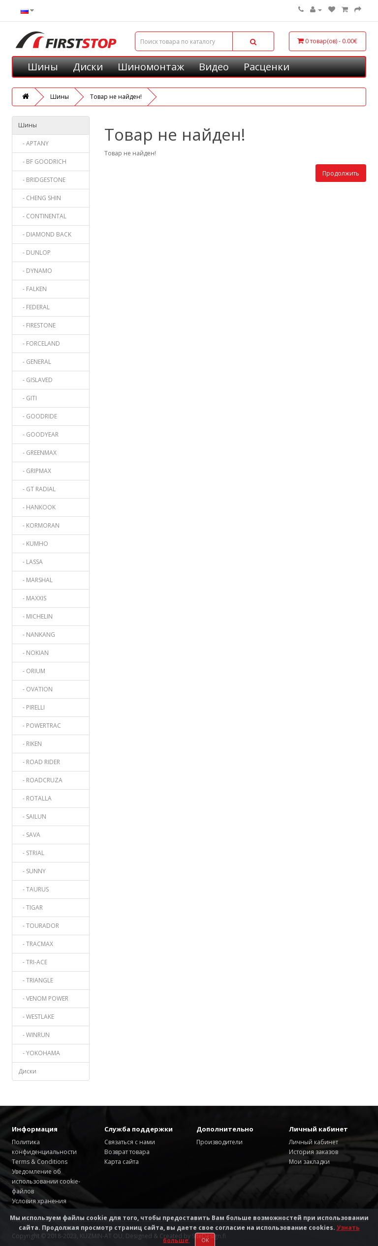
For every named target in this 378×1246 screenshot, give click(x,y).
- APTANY (33, 143)
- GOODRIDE (37, 416)
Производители (219, 1142)
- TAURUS (33, 889)
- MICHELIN (35, 616)
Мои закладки (309, 1161)
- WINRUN (34, 1035)
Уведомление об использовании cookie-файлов (46, 1181)
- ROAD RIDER (39, 762)
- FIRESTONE (37, 325)
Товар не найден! (116, 96)
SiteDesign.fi (209, 1236)
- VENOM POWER (43, 998)
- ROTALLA (35, 798)
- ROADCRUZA (40, 780)
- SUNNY (32, 871)
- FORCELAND (39, 343)
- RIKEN (30, 744)
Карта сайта (121, 1161)
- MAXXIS (32, 598)
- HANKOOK (37, 507)
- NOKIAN (33, 653)
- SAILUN (32, 816)
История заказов (313, 1152)
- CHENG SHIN (39, 198)
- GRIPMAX (34, 471)
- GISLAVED (35, 380)
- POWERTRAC (39, 725)
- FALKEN (32, 289)
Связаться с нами (129, 1142)
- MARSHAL (35, 580)
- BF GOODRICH (42, 161)
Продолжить (340, 173)
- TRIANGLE (35, 980)
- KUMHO (33, 543)
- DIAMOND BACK (44, 234)
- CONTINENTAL (42, 216)
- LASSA (30, 562)
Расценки (266, 66)
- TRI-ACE (32, 962)
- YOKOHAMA (39, 1053)
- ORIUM (31, 671)
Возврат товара (127, 1152)
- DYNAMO (35, 271)
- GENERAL (34, 361)
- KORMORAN (39, 525)
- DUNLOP (34, 252)
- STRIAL (31, 853)
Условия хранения (39, 1201)
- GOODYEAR (38, 434)
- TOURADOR (38, 925)
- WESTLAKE (36, 1016)
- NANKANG (36, 634)
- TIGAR (30, 907)
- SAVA (29, 835)
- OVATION (35, 689)
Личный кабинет (313, 1142)
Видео (214, 66)
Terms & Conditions (39, 1161)
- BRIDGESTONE (41, 180)
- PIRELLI (31, 707)
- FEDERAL (34, 307)
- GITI (27, 398)
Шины (43, 66)
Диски (88, 66)
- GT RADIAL (37, 489)
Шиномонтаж (151, 66)
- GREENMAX (37, 452)
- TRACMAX (35, 944)
